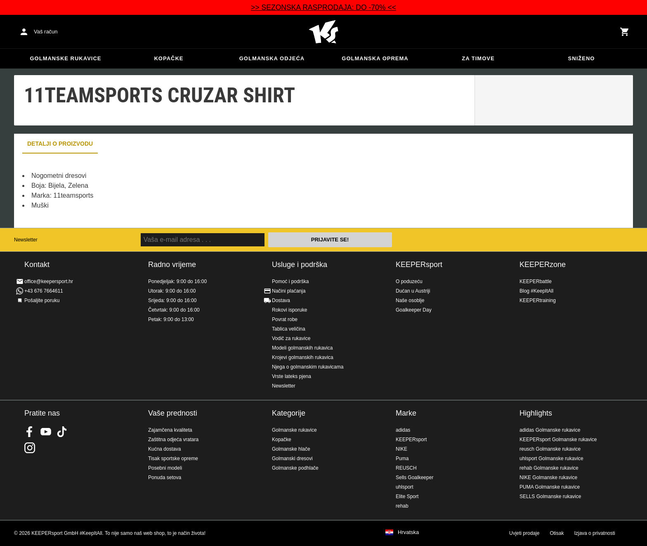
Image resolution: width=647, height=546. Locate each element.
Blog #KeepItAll (536, 291)
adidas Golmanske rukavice (549, 430)
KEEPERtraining (537, 300)
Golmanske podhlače (295, 468)
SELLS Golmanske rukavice (550, 496)
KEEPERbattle (535, 281)
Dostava (281, 300)
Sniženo (581, 58)
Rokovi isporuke (289, 310)
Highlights (535, 413)
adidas (403, 430)
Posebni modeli (165, 468)
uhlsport (404, 487)
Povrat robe (285, 319)
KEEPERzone (542, 264)
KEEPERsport (419, 264)
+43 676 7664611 (43, 291)
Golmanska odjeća (272, 58)
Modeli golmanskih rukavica (302, 348)
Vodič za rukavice (291, 338)
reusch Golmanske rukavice (550, 449)
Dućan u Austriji (413, 291)
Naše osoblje (410, 300)
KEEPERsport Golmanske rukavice (558, 439)
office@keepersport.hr (48, 281)
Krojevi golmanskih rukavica (302, 357)
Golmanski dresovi (292, 458)
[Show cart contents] (624, 32)
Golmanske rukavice (65, 58)
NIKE (401, 449)
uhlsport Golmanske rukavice (551, 458)
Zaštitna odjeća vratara (173, 439)
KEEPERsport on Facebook (29, 431)
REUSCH (406, 468)
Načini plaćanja (288, 291)
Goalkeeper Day (414, 310)
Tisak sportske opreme (173, 458)
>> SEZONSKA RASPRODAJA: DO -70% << (323, 7)
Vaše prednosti (172, 413)
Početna (323, 31)
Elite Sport (407, 496)
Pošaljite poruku (41, 300)
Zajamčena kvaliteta (170, 430)
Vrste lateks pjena (291, 376)
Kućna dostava (164, 449)
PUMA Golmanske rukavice (549, 487)
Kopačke (168, 58)
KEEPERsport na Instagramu (29, 447)
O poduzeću (409, 281)
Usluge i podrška (299, 264)
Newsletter (26, 240)
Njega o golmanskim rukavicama (307, 367)
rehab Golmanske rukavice (549, 468)
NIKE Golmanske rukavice (548, 477)
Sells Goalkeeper (414, 477)
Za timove (478, 58)
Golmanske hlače (291, 449)
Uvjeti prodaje (524, 533)
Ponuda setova (164, 477)
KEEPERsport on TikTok (62, 431)
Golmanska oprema (375, 58)
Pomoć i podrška (290, 281)
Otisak (557, 533)
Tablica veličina (288, 329)
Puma (402, 458)
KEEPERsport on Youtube (45, 431)
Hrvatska (408, 532)
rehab (402, 506)
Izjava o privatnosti (594, 533)
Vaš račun (46, 31)
